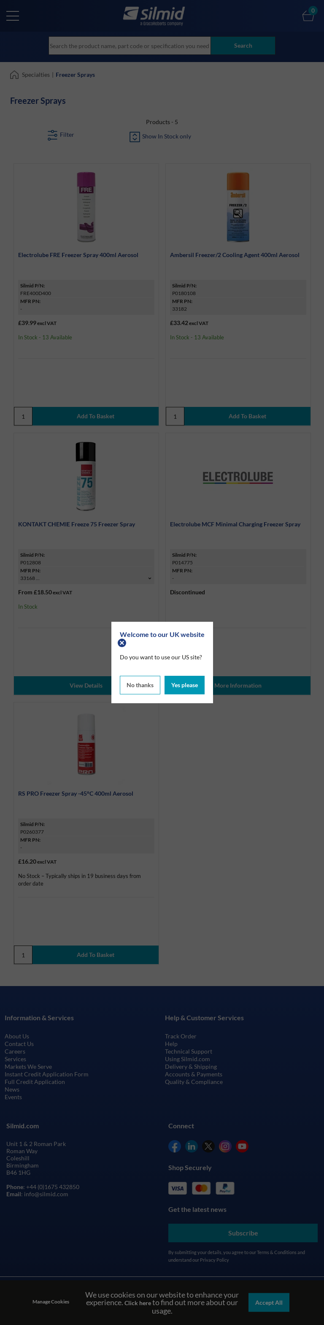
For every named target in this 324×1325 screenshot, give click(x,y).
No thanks (140, 684)
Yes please (184, 684)
